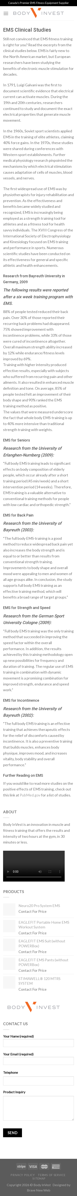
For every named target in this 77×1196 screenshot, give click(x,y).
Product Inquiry (14, 1092)
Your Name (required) (38, 1042)
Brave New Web (38, 1190)
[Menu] (6, 13)
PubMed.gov (30, 795)
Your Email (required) (38, 1060)
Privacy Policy (22, 1175)
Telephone (10, 1072)
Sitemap (39, 1178)
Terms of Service (51, 1175)
